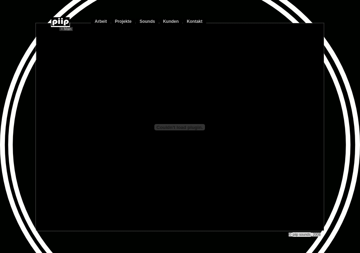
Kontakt (194, 21)
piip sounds (302, 234)
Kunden (171, 21)
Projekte (123, 21)
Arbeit (101, 21)
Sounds (147, 21)
